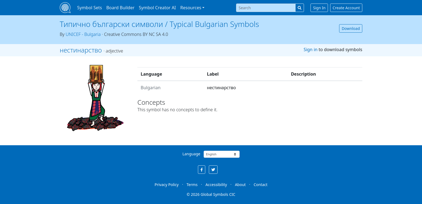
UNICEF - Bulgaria (83, 34)
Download (351, 28)
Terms (191, 184)
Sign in (311, 49)
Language (191, 153)
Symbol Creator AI (157, 8)
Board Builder (120, 8)
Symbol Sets (89, 8)
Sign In (319, 7)
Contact (260, 184)
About (240, 184)
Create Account (346, 7)
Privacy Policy (167, 184)
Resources (190, 8)
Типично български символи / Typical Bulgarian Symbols (159, 24)
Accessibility (216, 184)
